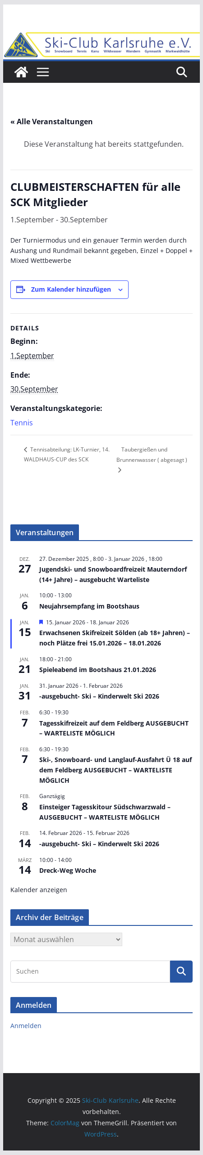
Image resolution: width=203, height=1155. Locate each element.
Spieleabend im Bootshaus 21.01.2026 (97, 669)
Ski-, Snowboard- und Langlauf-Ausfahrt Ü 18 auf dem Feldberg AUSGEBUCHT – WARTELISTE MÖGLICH (115, 769)
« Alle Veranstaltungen (51, 121)
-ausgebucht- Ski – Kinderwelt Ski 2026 (99, 696)
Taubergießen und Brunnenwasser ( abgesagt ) (151, 455)
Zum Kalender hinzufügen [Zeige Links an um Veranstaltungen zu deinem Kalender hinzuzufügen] (71, 289)
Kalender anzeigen (38, 889)
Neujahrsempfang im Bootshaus (89, 606)
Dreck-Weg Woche (67, 870)
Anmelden (26, 1025)
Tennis (21, 423)
